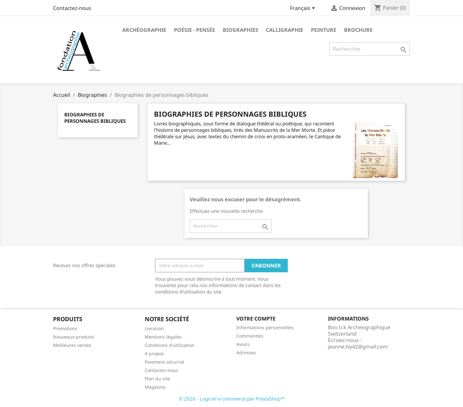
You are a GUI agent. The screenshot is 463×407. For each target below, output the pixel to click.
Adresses (246, 352)
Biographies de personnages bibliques (95, 117)
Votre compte (256, 318)
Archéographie (144, 29)
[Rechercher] (369, 49)
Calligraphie (284, 29)
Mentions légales (163, 337)
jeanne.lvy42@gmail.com (358, 346)
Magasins (155, 387)
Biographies (240, 29)
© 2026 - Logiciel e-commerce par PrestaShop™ (232, 398)
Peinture (323, 29)
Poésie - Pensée (194, 29)
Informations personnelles (265, 327)
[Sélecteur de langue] (303, 9)
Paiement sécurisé (164, 362)
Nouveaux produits (73, 337)
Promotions (65, 328)
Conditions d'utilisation (170, 345)
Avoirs (243, 344)
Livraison (154, 328)
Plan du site (157, 378)
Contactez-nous (72, 8)
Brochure (358, 29)
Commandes (249, 336)
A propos (154, 353)
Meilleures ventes (72, 345)
